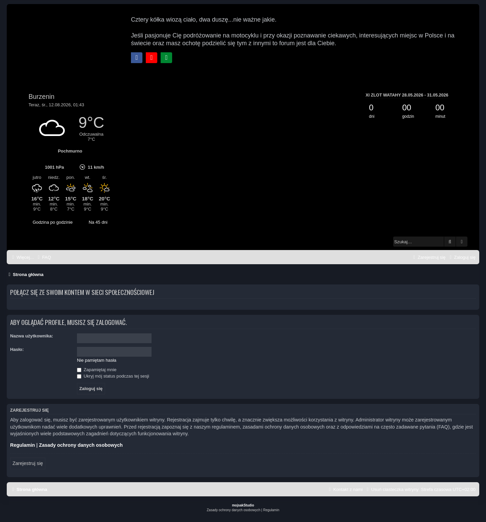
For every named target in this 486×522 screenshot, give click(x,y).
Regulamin (22, 445)
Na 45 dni (98, 222)
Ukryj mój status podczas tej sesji (113, 376)
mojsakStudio (243, 505)
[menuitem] (43, 257)
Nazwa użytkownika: (31, 335)
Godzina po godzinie (53, 222)
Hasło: (17, 349)
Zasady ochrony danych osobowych (81, 445)
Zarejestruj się (27, 463)
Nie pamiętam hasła (96, 360)
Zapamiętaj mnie (96, 369)
